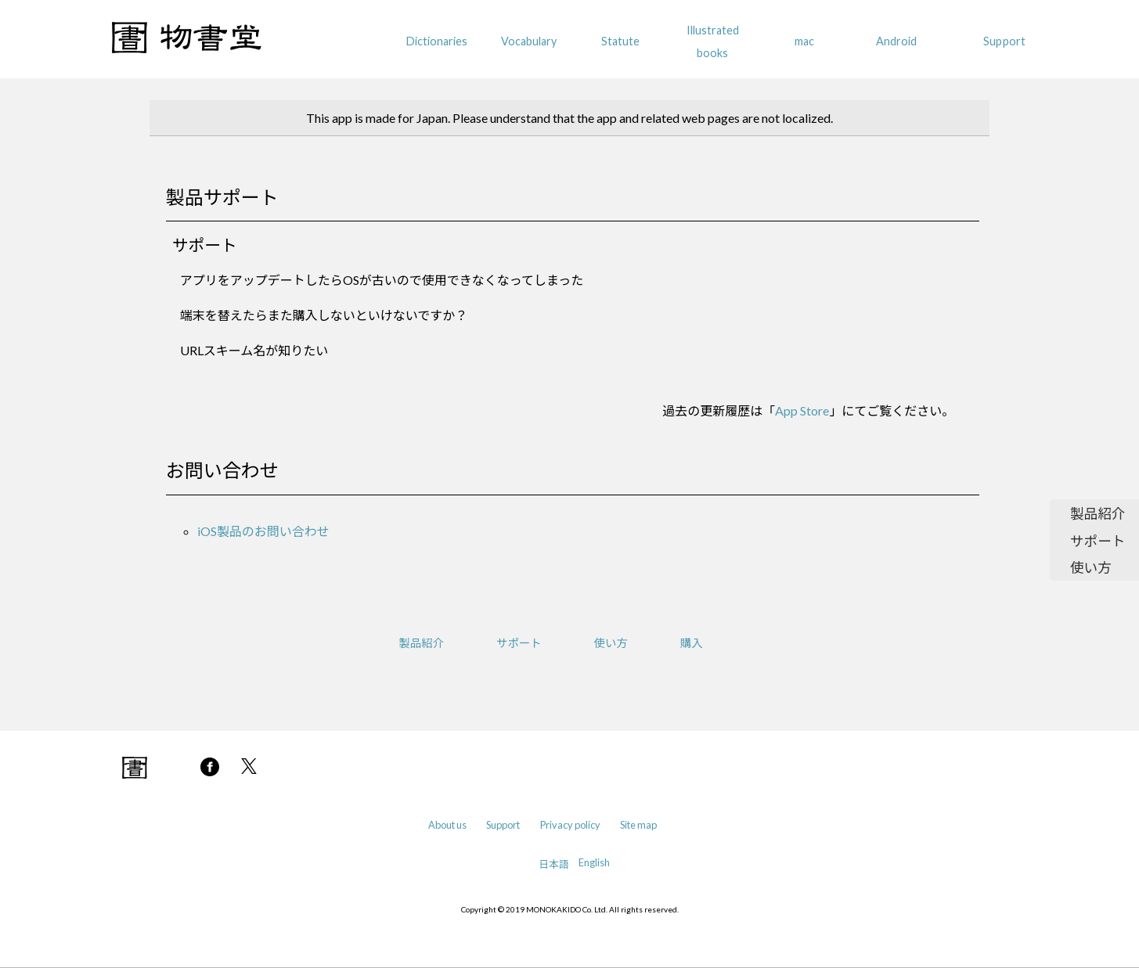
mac (804, 41)
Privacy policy (570, 825)
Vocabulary (529, 41)
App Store (802, 410)
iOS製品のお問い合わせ (263, 531)
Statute (620, 41)
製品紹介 (1097, 514)
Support (1004, 41)
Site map (638, 825)
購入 (691, 643)
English (594, 862)
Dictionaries (436, 41)
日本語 (553, 864)
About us (447, 825)
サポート (1097, 541)
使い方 (1091, 568)
